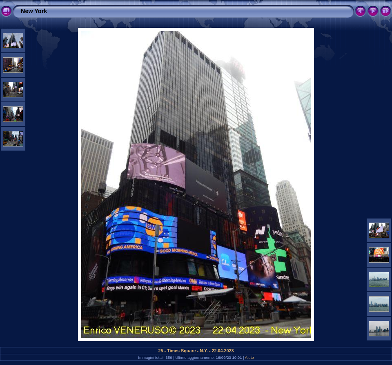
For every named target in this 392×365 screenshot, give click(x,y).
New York (34, 11)
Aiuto (249, 357)
